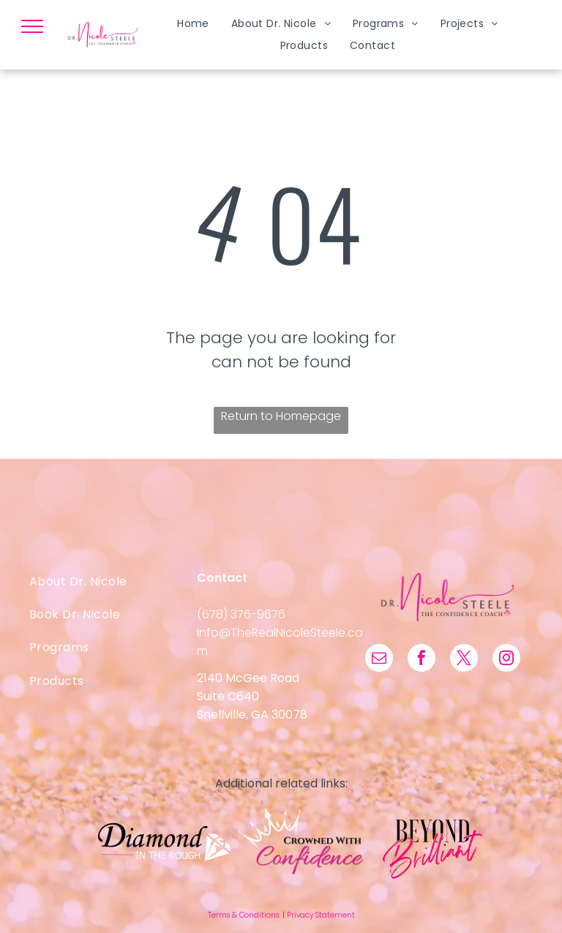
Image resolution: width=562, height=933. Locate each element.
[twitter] (464, 659)
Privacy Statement (321, 915)
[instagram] (506, 659)
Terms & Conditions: (244, 915)
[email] (379, 659)
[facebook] (421, 659)
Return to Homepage (281, 416)
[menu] (32, 26)
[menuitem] (193, 23)
